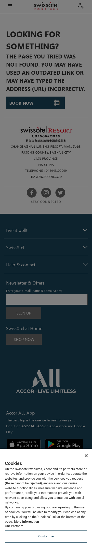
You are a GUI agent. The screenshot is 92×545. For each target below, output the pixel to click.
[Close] (86, 455)
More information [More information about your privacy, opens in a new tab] (26, 521)
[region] (46, 497)
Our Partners (14, 526)
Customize (46, 536)
